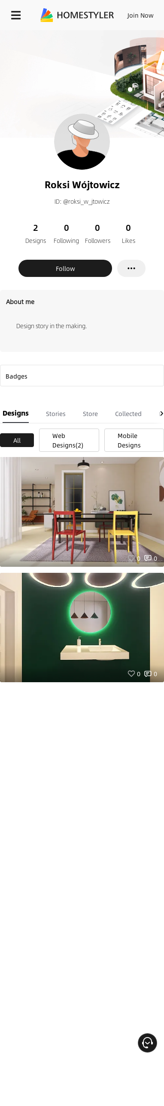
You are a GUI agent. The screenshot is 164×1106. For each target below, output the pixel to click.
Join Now (141, 15)
